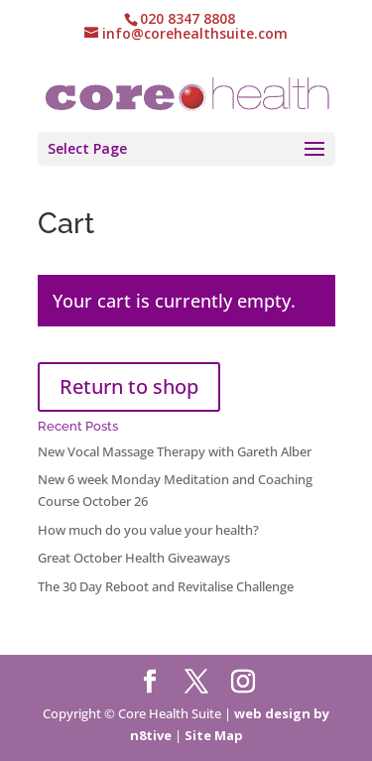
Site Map (214, 735)
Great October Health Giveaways (134, 558)
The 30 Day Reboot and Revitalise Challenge (166, 586)
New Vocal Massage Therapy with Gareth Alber (174, 451)
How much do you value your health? (148, 530)
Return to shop (129, 386)
